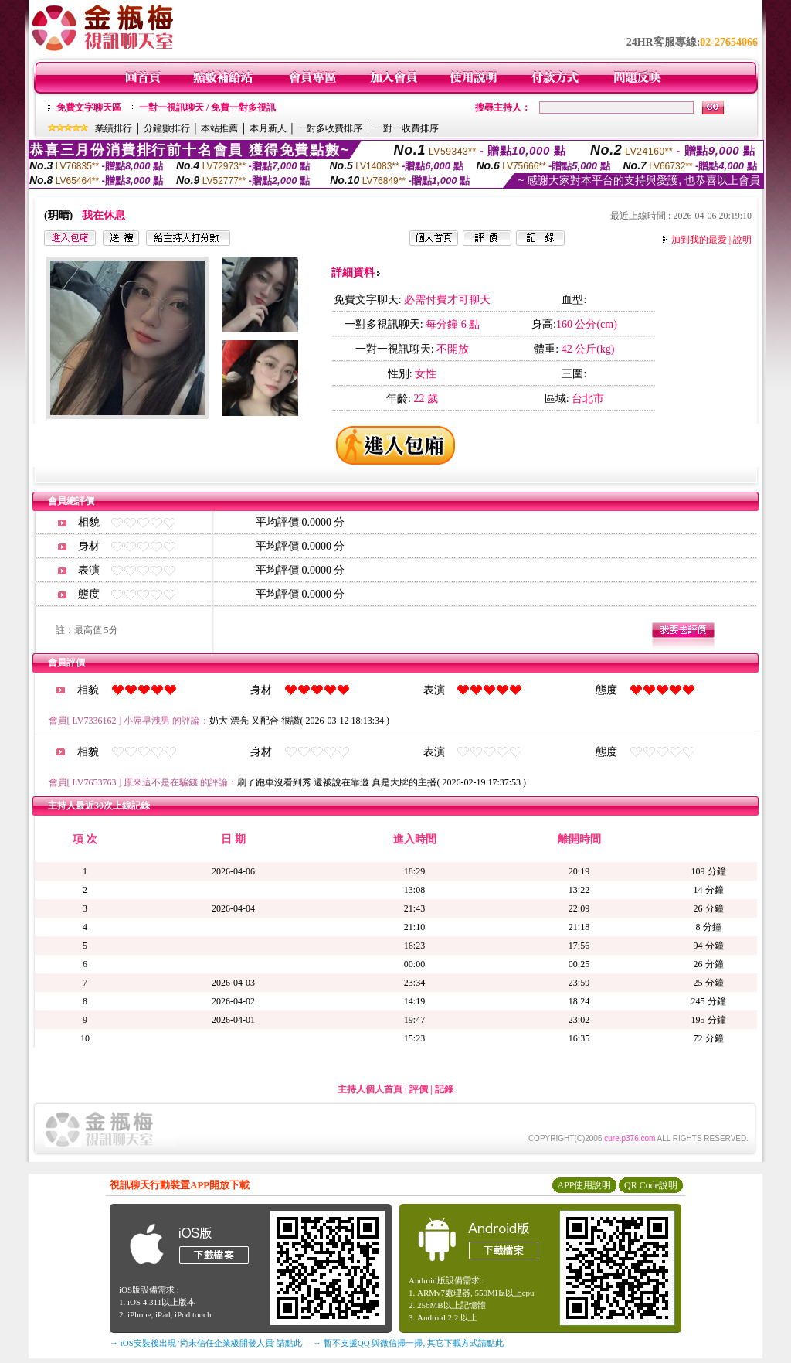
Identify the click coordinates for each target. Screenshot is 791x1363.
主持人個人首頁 (370, 1089)
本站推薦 (219, 128)
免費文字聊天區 (88, 107)
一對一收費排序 (406, 128)
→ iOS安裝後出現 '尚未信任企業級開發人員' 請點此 (206, 1343)
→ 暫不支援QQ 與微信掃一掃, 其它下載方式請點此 (408, 1343)
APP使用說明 (584, 1185)
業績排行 (113, 128)
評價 (418, 1089)
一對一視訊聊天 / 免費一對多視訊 (207, 107)
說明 (742, 239)
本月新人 (268, 128)
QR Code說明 (650, 1185)
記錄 (444, 1089)
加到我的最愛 (699, 239)
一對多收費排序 (329, 128)
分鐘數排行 (167, 128)
